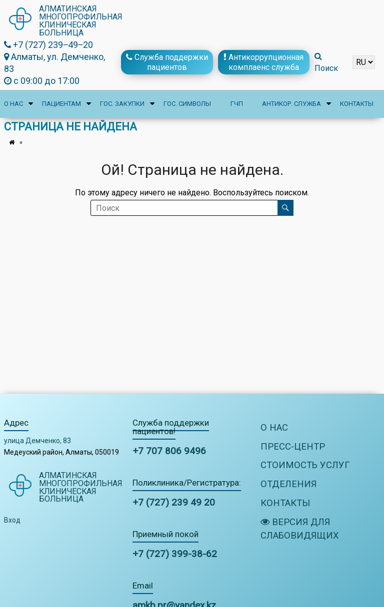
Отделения (289, 485)
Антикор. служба (291, 103)
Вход (12, 521)
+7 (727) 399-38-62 (174, 554)
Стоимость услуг (306, 466)
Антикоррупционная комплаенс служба (264, 61)
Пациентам (61, 103)
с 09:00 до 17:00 (42, 80)
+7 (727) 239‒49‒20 (48, 44)
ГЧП (236, 103)
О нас (13, 103)
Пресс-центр (293, 447)
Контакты (357, 103)
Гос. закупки (122, 103)
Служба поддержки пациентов (167, 61)
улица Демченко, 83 (37, 441)
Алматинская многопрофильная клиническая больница (81, 20)
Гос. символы (187, 103)
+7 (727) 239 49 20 (173, 502)
